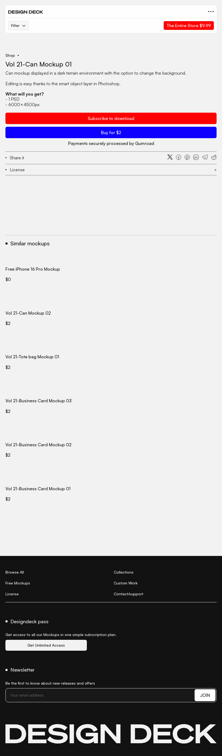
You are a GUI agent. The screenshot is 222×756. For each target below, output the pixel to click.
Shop (10, 55)
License (12, 593)
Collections (124, 572)
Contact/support (128, 593)
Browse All (14, 572)
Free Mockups (17, 583)
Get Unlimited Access (46, 645)
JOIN (205, 695)
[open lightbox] (111, 46)
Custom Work (126, 583)
